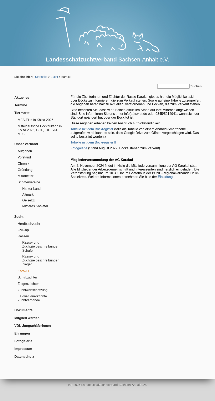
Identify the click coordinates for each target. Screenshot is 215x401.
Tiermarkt (22, 113)
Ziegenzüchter (28, 284)
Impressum (23, 349)
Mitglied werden (27, 318)
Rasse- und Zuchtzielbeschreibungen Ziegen (40, 260)
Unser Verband (26, 144)
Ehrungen (22, 333)
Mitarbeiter (26, 176)
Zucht (54, 76)
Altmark (28, 194)
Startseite (41, 76)
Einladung (165, 177)
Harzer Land (31, 188)
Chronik (23, 163)
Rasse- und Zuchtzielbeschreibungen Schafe (40, 246)
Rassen (23, 236)
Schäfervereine (29, 182)
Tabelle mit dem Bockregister (92, 129)
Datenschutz (24, 356)
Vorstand (24, 157)
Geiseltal (28, 200)
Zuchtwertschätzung (32, 290)
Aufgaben (25, 151)
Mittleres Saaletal (35, 206)
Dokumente (23, 310)
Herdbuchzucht (29, 224)
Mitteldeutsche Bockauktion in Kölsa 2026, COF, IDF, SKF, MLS (40, 130)
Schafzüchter (27, 277)
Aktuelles (21, 97)
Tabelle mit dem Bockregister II (93, 142)
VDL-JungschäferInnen (32, 325)
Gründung (25, 170)
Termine (20, 105)
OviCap (23, 230)
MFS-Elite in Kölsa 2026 (35, 120)
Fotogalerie (79, 148)
